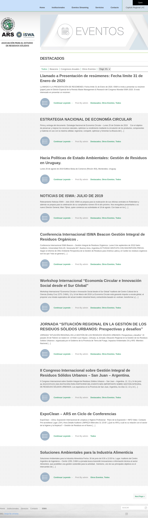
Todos (44, 69)
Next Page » (140, 496)
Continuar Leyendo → (63, 103)
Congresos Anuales (70, 69)
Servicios (99, 7)
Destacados (95, 103)
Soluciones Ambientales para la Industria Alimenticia (86, 452)
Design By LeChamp (11, 514)
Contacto (115, 7)
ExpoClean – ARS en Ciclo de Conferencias (78, 414)
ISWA (135, 6)
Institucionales (58, 7)
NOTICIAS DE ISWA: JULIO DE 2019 (71, 196)
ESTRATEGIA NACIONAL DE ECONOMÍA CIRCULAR (86, 119)
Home (42, 7)
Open (140, 3)
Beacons (54, 69)
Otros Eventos (89, 69)
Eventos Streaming (80, 7)
